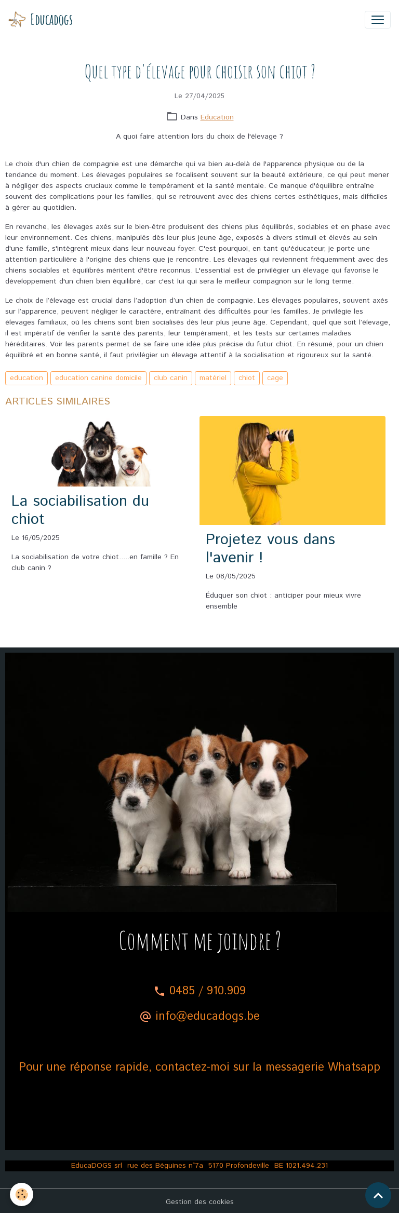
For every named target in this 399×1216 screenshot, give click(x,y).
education (26, 378)
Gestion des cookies (200, 1202)
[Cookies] (22, 1194)
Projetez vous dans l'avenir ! (270, 549)
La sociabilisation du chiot (80, 511)
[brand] (40, 19)
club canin (171, 378)
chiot (246, 378)
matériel (213, 378)
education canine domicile (98, 378)
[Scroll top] (378, 1195)
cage (275, 378)
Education (217, 117)
